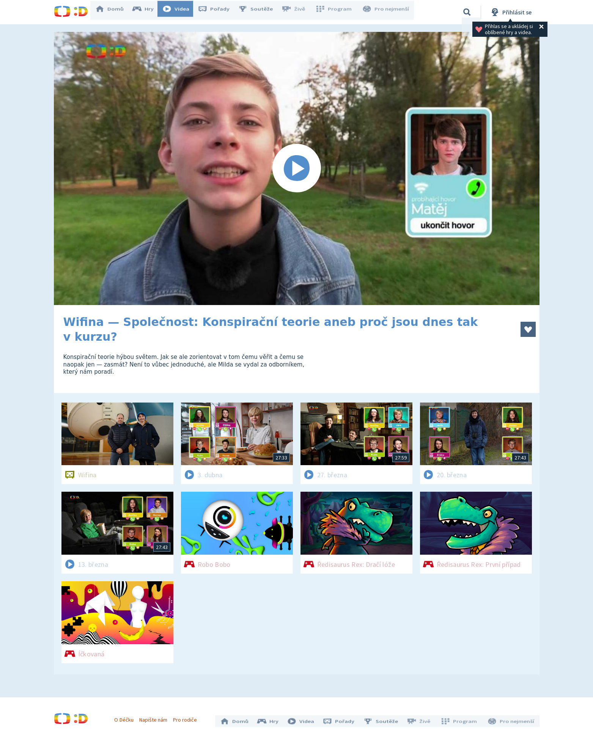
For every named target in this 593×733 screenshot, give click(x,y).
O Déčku (126, 717)
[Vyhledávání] (467, 12)
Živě (298, 12)
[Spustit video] (297, 168)
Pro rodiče (188, 717)
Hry (148, 12)
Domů (115, 12)
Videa (181, 12)
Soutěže (261, 12)
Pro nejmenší (387, 12)
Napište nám (156, 717)
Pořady (219, 12)
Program (336, 12)
